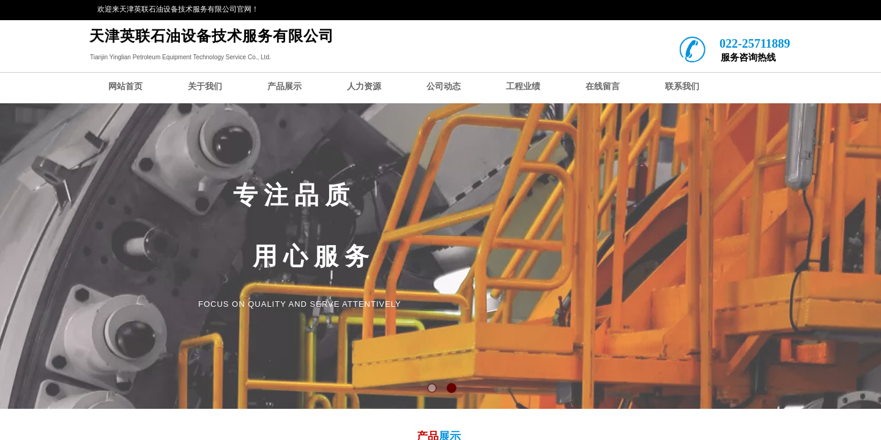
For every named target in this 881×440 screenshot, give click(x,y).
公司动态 (443, 86)
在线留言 (602, 86)
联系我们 (682, 86)
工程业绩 (523, 86)
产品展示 (284, 86)
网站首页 (125, 86)
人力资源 (364, 86)
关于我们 (205, 86)
